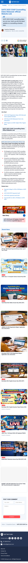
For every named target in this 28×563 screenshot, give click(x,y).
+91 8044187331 (7, 543)
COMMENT (11, 518)
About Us (3, 550)
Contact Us (3, 552)
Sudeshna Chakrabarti (6, 409)
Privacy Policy (4, 555)
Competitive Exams (10, 526)
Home (3, 526)
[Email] (20, 502)
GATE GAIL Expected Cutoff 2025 (12, 195)
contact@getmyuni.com (8, 545)
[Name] (8, 502)
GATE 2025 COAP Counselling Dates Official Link (13, 142)
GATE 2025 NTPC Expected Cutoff (12, 193)
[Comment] (14, 510)
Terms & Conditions (5, 557)
